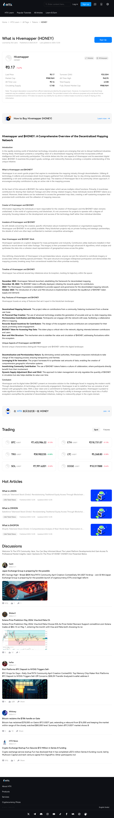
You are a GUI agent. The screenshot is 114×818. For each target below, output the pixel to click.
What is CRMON (10, 508)
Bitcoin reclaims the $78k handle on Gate (21, 718)
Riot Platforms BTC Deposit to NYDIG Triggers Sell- (25, 669)
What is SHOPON (10, 525)
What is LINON (9, 491)
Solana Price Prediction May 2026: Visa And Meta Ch (26, 620)
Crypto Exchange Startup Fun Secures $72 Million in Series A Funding (34, 748)
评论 (6, 603)
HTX (19, 411)
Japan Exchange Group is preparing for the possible (26, 571)
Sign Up (103, 40)
